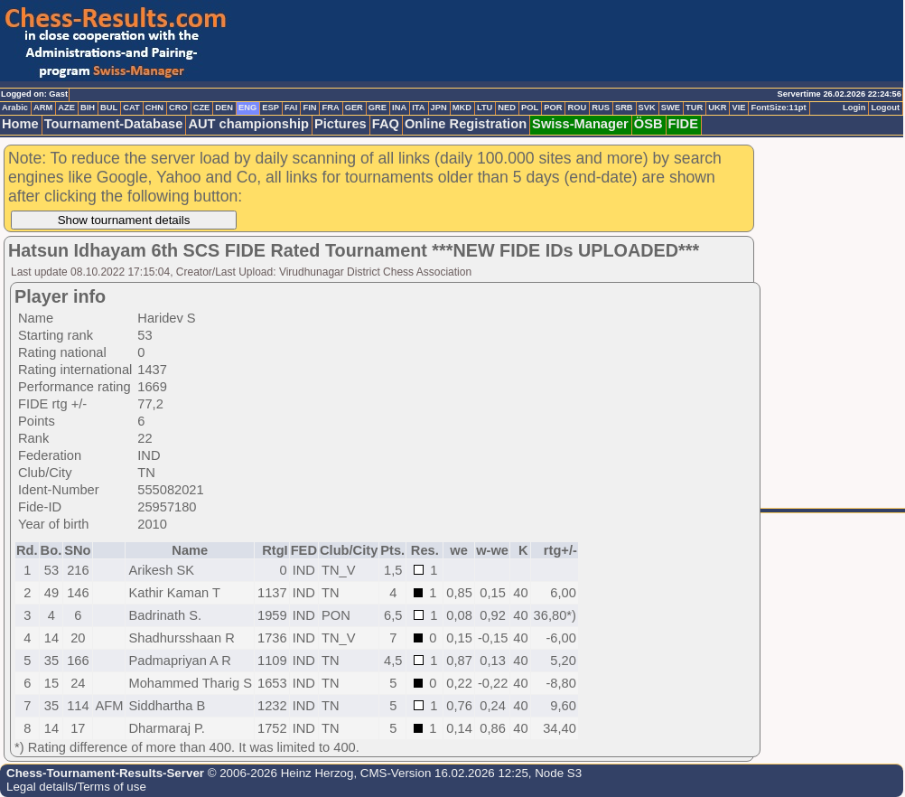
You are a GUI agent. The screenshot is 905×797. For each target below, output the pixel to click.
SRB (624, 107)
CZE (201, 107)
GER (354, 107)
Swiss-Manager (580, 124)
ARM (42, 107)
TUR (694, 107)
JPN (439, 107)
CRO (178, 107)
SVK (647, 107)
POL (529, 107)
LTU (484, 107)
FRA (330, 107)
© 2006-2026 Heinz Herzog (278, 773)
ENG (247, 107)
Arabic (15, 107)
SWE (670, 107)
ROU (576, 107)
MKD (461, 107)
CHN (154, 107)
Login (854, 107)
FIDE (683, 124)
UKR (717, 107)
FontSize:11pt (778, 107)
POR (553, 107)
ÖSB (648, 124)
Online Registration (466, 124)
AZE (66, 107)
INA (399, 107)
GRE (378, 107)
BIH (87, 107)
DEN (224, 107)
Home (20, 124)
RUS (601, 107)
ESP (270, 107)
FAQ (385, 124)
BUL (108, 107)
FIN (309, 107)
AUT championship (248, 124)
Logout (885, 107)
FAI (291, 107)
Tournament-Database (113, 124)
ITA (418, 107)
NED (507, 107)
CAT (131, 107)
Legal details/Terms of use (76, 786)
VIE (738, 107)
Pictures (340, 124)
